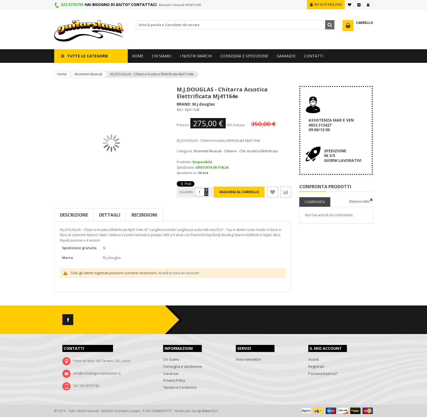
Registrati (316, 366)
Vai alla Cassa (359, 4)
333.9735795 (71, 4)
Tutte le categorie (87, 55)
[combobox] (235, 24)
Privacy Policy (174, 380)
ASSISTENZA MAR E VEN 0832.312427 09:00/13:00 (331, 125)
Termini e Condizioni (180, 387)
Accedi (368, 4)
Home (62, 74)
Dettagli (109, 215)
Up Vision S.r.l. (207, 411)
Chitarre (230, 151)
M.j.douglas (203, 104)
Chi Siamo (171, 359)
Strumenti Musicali (88, 74)
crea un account (185, 272)
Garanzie (171, 373)
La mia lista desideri (349, 4)
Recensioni (144, 215)
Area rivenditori (248, 359)
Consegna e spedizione (182, 366)
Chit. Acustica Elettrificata (258, 151)
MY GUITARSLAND (328, 4)
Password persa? (322, 373)
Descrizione (74, 215)
